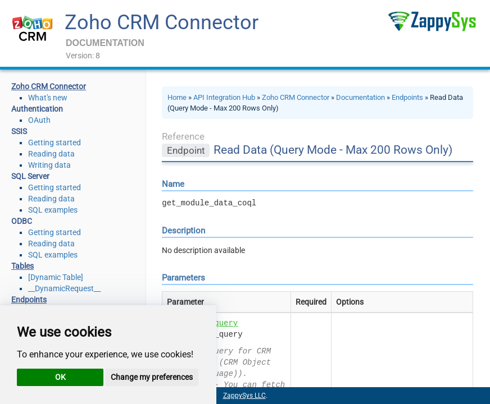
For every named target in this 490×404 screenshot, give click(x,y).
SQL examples (53, 209)
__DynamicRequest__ (64, 288)
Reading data (51, 153)
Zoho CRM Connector (161, 22)
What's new (47, 97)
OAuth (39, 120)
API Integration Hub (224, 97)
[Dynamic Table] (55, 277)
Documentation (360, 97)
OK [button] (60, 377)
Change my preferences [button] (152, 377)
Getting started (54, 142)
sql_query (217, 323)
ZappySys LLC (244, 396)
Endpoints (407, 97)
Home (177, 97)
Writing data (49, 164)
